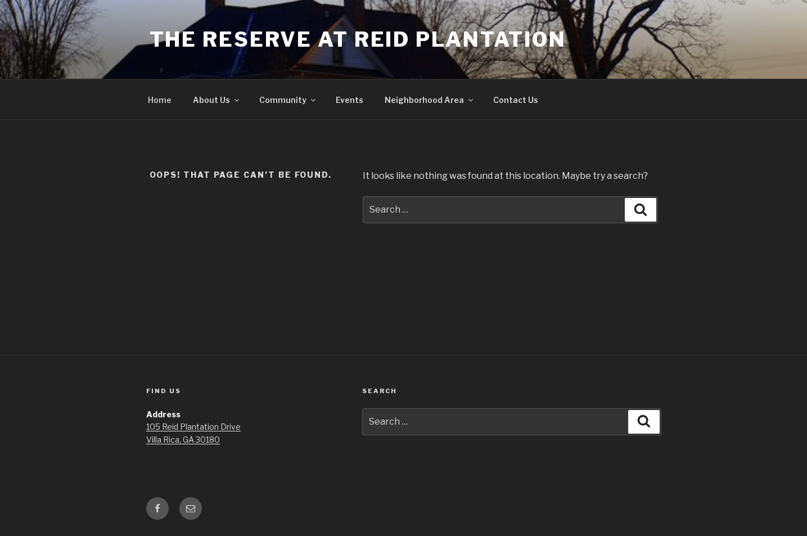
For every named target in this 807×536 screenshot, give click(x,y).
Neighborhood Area (430, 100)
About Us (217, 100)
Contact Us (515, 100)
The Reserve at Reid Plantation (358, 39)
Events (349, 100)
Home (160, 100)
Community (288, 100)
